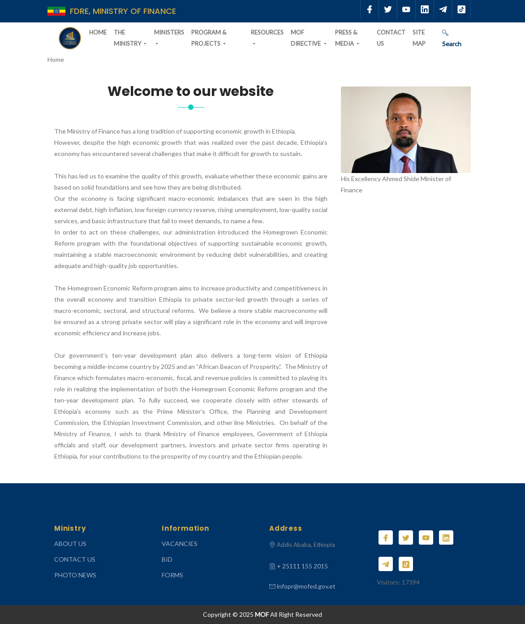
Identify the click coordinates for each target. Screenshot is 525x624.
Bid (167, 559)
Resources (267, 32)
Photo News (75, 575)
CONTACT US (74, 559)
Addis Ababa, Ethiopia (306, 544)
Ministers (169, 32)
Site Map (419, 38)
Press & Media (346, 38)
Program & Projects (208, 38)
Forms (172, 575)
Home (98, 32)
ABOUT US (70, 543)
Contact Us (391, 38)
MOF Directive (306, 38)
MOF (262, 614)
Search (451, 39)
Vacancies (180, 543)
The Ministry (128, 38)
